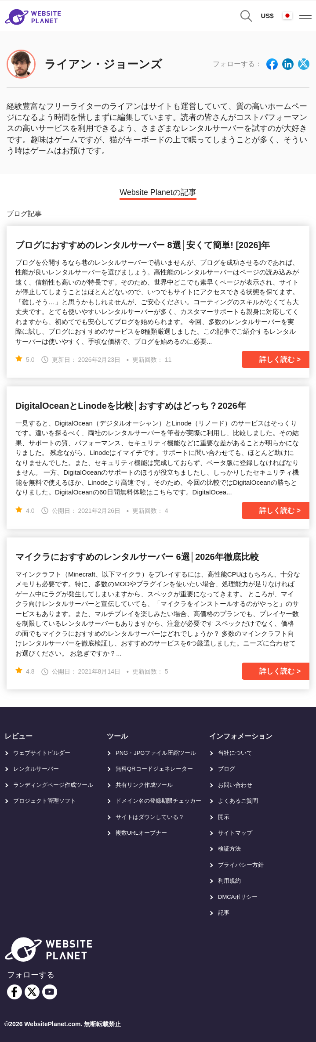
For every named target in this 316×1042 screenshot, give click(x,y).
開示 (223, 817)
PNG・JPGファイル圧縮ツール (156, 753)
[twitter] (32, 991)
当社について (235, 753)
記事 (223, 912)
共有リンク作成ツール (144, 785)
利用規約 (229, 880)
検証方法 (229, 848)
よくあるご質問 (238, 800)
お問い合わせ (235, 785)
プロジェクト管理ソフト (44, 800)
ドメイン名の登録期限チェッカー (158, 800)
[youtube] (49, 991)
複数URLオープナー (141, 832)
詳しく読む (276, 359)
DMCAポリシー (238, 897)
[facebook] (14, 991)
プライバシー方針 (241, 865)
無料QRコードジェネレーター (154, 768)
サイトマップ (235, 832)
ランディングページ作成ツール (53, 785)
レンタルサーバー (36, 768)
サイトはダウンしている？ (150, 817)
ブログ (226, 768)
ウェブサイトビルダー (41, 753)
